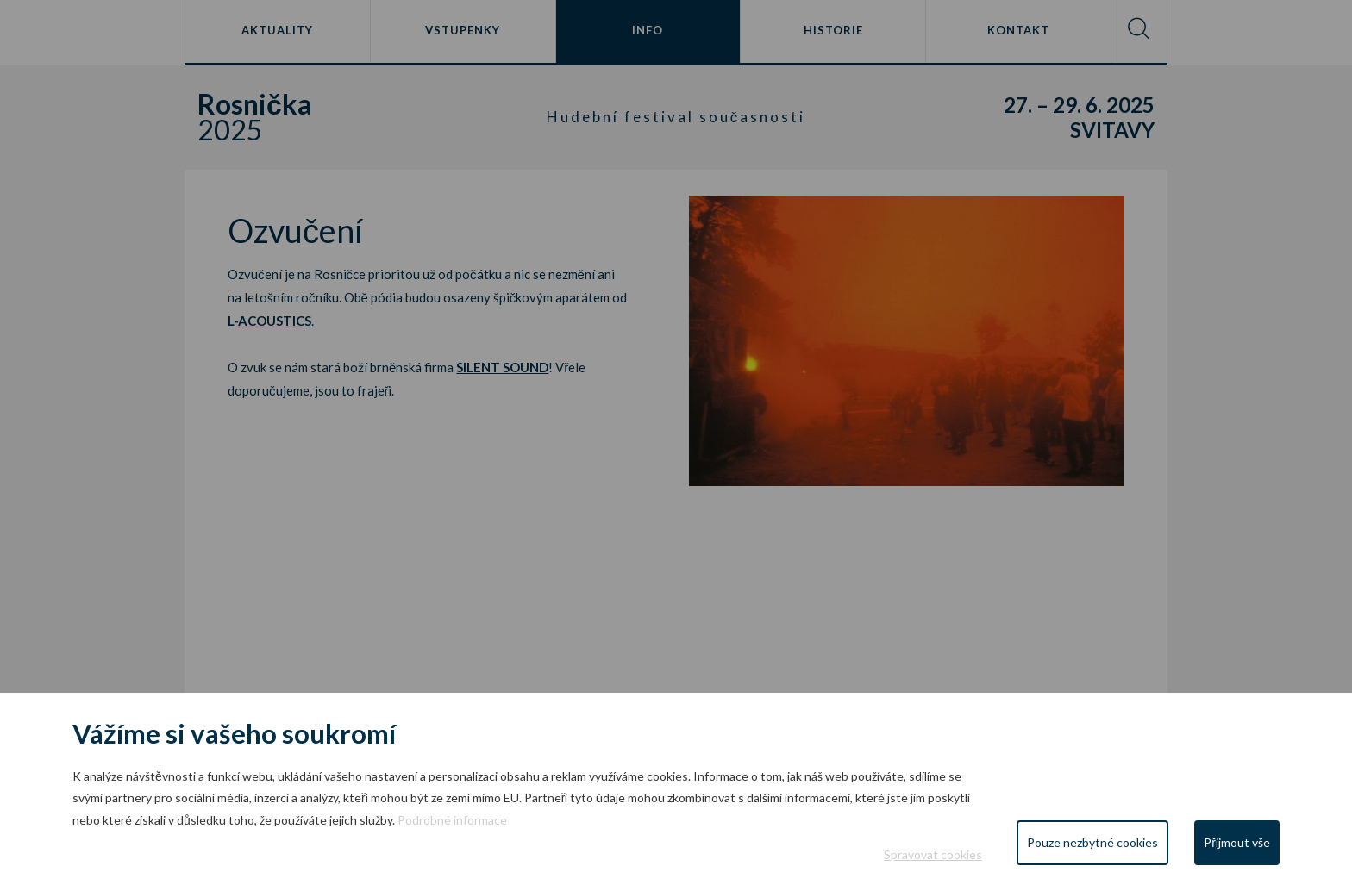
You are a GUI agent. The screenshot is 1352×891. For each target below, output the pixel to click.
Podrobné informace (452, 820)
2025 (307, 117)
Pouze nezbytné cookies (1092, 842)
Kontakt (1018, 30)
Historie (833, 30)
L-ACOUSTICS (269, 320)
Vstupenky (462, 30)
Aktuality (277, 30)
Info (647, 30)
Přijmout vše (1237, 842)
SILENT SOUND (502, 367)
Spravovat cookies (933, 854)
